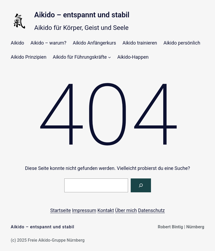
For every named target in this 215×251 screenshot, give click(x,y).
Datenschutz (151, 210)
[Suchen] (141, 185)
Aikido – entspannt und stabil (81, 15)
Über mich (126, 210)
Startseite (60, 210)
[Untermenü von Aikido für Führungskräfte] (109, 57)
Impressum (84, 210)
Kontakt (105, 210)
